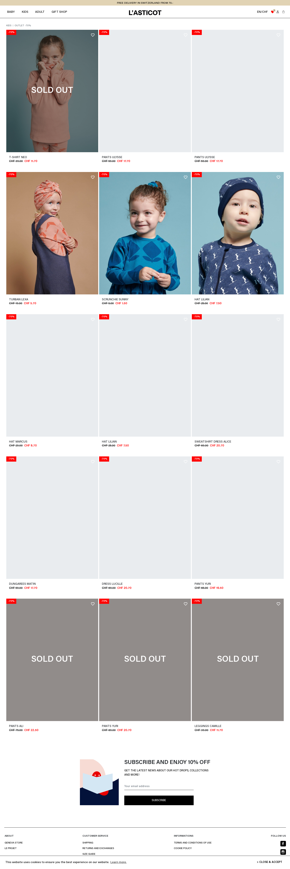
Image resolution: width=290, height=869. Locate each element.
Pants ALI (16, 726)
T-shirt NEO (18, 157)
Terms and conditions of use (193, 843)
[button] (283, 11)
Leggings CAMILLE (208, 726)
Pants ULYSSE (112, 157)
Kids (9, 25)
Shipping (87, 843)
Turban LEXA (18, 299)
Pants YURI (203, 584)
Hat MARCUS (18, 441)
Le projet (11, 848)
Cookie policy (183, 848)
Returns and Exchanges (98, 848)
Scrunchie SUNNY (115, 299)
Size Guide (88, 854)
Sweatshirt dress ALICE (213, 441)
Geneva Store (14, 843)
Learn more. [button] (118, 862)
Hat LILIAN (202, 299)
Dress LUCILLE (112, 584)
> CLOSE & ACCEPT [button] (269, 862)
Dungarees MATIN (22, 584)
